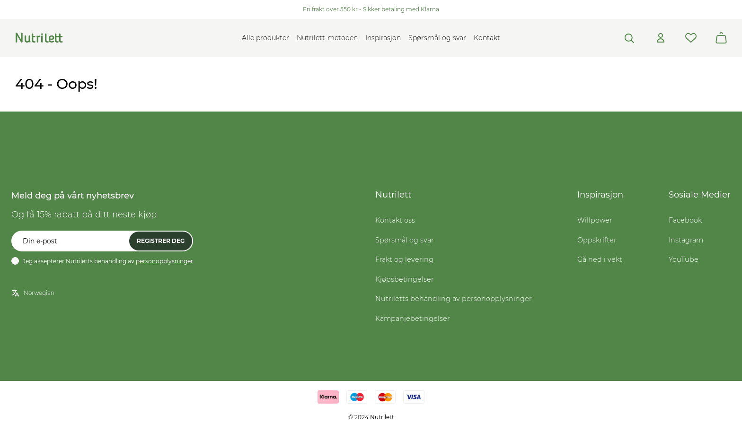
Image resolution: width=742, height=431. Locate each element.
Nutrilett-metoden (327, 38)
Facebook (685, 220)
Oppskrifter (597, 240)
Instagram (686, 240)
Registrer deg (161, 240)
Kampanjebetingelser (412, 318)
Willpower (594, 220)
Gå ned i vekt (599, 259)
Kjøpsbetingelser (404, 279)
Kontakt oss (395, 220)
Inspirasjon (383, 38)
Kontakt (487, 38)
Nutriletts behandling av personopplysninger (453, 298)
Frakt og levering (404, 259)
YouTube (683, 259)
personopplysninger (164, 261)
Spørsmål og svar (437, 38)
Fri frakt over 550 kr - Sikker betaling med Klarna (371, 9)
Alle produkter (265, 38)
